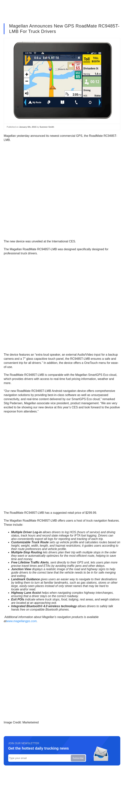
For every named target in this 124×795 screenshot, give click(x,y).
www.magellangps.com (21, 621)
